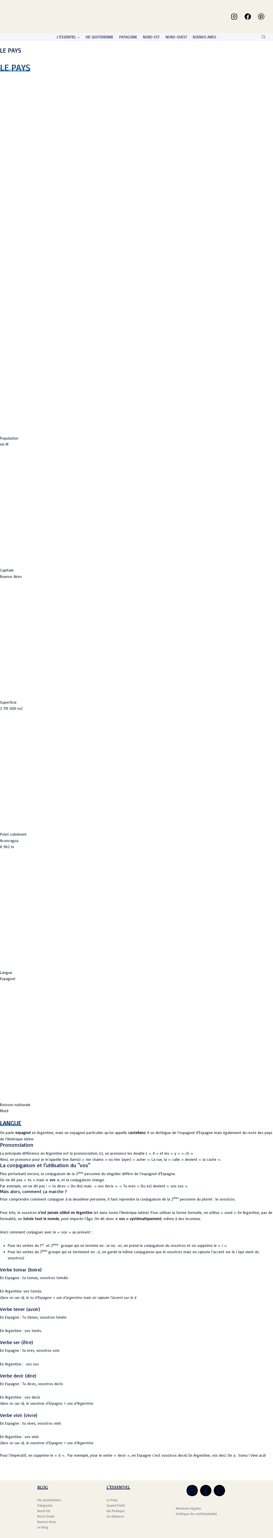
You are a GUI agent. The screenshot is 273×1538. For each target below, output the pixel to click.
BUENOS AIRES (204, 37)
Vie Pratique (115, 1511)
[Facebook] (247, 16)
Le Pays (112, 1500)
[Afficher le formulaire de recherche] (263, 37)
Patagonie (44, 1505)
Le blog (42, 1527)
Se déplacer (115, 1516)
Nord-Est (43, 1511)
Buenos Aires (46, 1522)
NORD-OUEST (176, 37)
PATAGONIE (128, 37)
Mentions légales (188, 1508)
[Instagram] (234, 16)
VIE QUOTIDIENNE (99, 37)
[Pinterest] (261, 16)
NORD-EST (151, 37)
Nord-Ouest (46, 1516)
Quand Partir (116, 1505)
